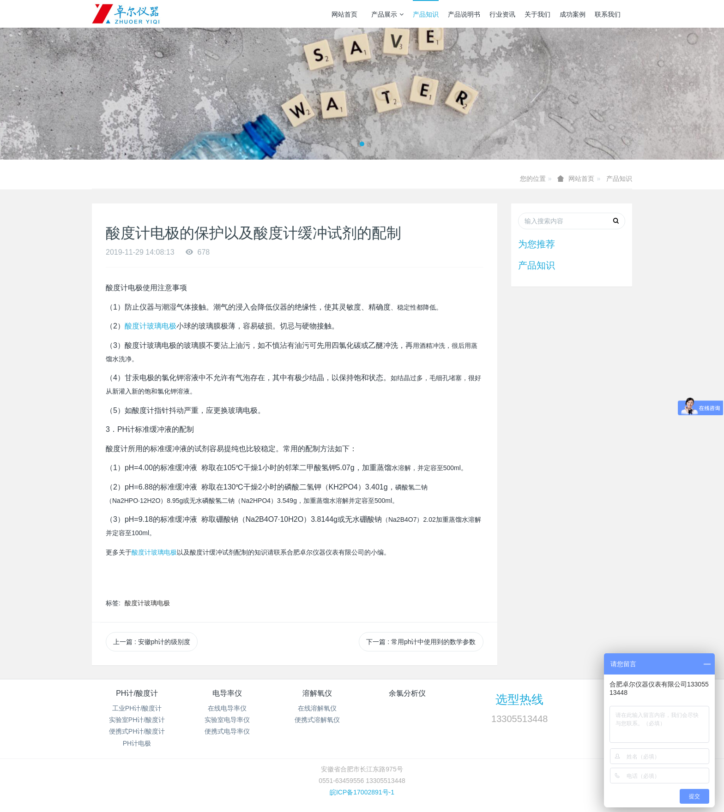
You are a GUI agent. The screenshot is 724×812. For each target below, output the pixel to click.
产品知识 (426, 14)
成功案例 (572, 14)
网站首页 (344, 14)
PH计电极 (137, 743)
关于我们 (537, 14)
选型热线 (519, 699)
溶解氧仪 (317, 693)
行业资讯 (502, 14)
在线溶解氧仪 (317, 708)
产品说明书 (464, 14)
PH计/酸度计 (137, 693)
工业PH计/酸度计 (137, 708)
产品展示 (387, 14)
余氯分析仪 (407, 693)
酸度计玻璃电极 (150, 326)
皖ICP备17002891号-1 (362, 792)
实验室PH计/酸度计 (137, 719)
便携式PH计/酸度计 (137, 731)
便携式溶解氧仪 (317, 719)
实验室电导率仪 (227, 719)
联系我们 (608, 14)
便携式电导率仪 (227, 731)
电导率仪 (227, 693)
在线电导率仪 (227, 708)
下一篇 (421, 641)
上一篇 (151, 641)
